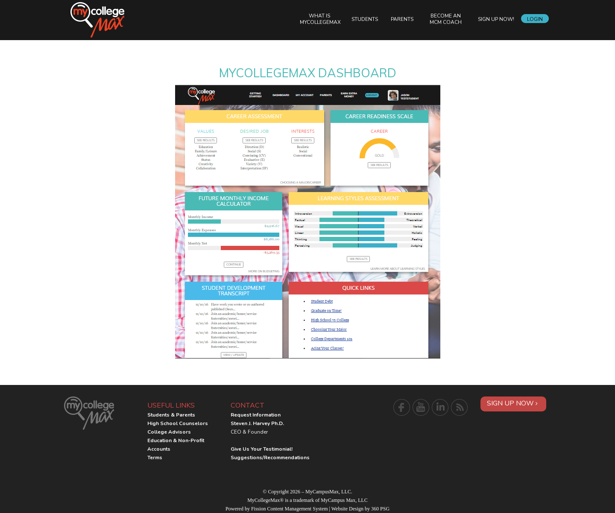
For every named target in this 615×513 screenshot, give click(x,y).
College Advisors (169, 431)
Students (364, 19)
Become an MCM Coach (446, 19)
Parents (402, 19)
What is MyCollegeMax (320, 19)
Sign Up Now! (496, 19)
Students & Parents (171, 414)
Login (535, 19)
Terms (154, 457)
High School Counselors (177, 423)
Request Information (256, 414)
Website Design (347, 509)
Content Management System (297, 509)
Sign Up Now (512, 403)
